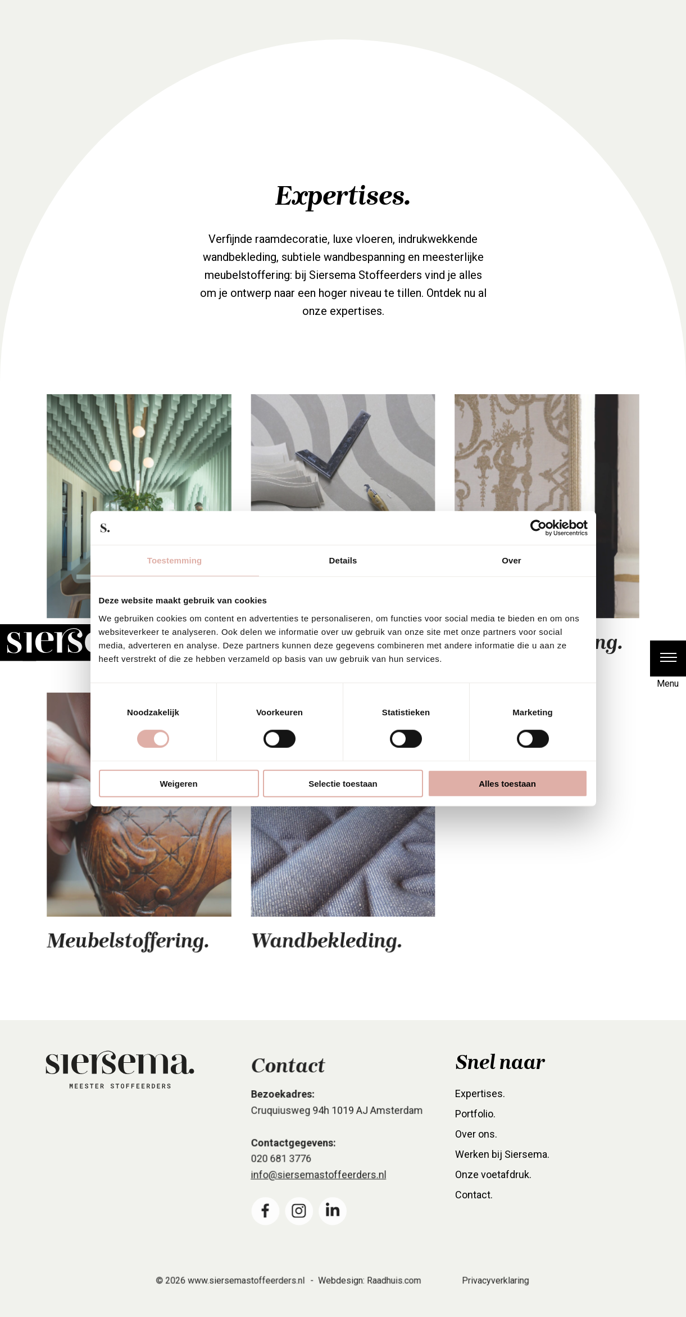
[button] (668, 658)
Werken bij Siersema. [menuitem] (502, 1167)
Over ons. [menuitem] (477, 1147)
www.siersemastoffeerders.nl (247, 1291)
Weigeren (178, 783)
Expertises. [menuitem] (480, 1107)
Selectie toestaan (343, 783)
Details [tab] (343, 560)
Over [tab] (511, 560)
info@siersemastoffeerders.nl (319, 1184)
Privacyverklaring (493, 1291)
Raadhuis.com (393, 1291)
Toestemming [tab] (174, 560)
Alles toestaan (507, 783)
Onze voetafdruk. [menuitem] (493, 1187)
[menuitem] (266, 1220)
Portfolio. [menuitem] (476, 1127)
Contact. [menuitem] (474, 1207)
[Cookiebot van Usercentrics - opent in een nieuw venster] (538, 528)
